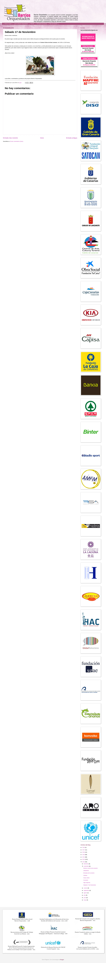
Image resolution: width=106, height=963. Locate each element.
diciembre (86, 863)
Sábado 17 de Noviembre (89, 885)
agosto (85, 892)
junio (85, 897)
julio (85, 895)
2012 (83, 861)
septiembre (86, 890)
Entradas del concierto (88, 873)
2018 (83, 847)
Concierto (85, 880)
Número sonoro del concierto (90, 868)
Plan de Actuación (53, 23)
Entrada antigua (71, 138)
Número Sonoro (8, 23)
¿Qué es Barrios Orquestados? (21, 23)
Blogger (62, 959)
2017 (83, 849)
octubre (86, 888)
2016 (83, 852)
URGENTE (86, 870)
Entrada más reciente (10, 138)
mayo (85, 900)
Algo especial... (87, 882)
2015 (83, 854)
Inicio (42, 138)
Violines (85, 875)
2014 (83, 857)
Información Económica (41, 23)
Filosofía (32, 23)
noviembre (86, 866)
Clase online (86, 877)
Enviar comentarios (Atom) (16, 141)
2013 (83, 859)
